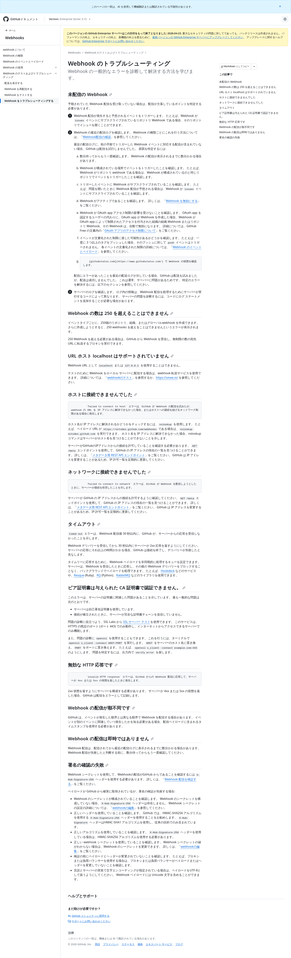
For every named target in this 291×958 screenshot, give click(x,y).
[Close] (280, 6)
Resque (79, 575)
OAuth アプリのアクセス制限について (130, 230)
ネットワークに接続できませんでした (109, 472)
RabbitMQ (123, 575)
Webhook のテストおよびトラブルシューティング (114, 52)
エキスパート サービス (159, 944)
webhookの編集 (123, 808)
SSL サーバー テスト (136, 622)
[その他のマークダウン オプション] (254, 66)
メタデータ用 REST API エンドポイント (118, 455)
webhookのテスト (119, 378)
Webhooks (14, 37)
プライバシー (111, 944)
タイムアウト (84, 524)
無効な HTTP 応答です (93, 665)
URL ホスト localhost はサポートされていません (121, 356)
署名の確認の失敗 (88, 765)
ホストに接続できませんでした (102, 394)
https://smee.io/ (167, 378)
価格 (140, 944)
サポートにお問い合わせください (89, 921)
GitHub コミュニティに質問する (88, 916)
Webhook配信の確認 (97, 137)
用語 (97, 944)
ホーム (10, 30)
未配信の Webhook (90, 94)
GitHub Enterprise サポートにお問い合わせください (113, 41)
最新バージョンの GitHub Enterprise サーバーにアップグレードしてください (197, 37)
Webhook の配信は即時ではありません (111, 738)
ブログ (179, 944)
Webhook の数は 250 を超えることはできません (120, 313)
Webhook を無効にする (182, 201)
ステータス (128, 944)
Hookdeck (168, 571)
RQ (99, 575)
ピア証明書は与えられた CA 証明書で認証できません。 (126, 588)
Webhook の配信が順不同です (101, 708)
